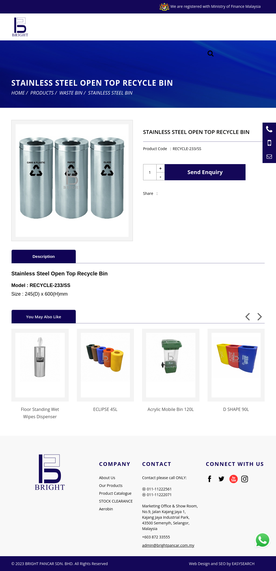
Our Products (111, 485)
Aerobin (106, 508)
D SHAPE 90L (236, 409)
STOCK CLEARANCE (116, 501)
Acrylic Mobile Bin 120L (171, 409)
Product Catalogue (115, 493)
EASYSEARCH (243, 563)
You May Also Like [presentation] (43, 316)
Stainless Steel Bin (110, 92)
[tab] (43, 256)
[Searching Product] (211, 53)
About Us (107, 477)
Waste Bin (70, 92)
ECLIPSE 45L (105, 409)
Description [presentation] (44, 256)
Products (42, 92)
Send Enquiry (205, 172)
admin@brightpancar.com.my (168, 545)
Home (18, 92)
